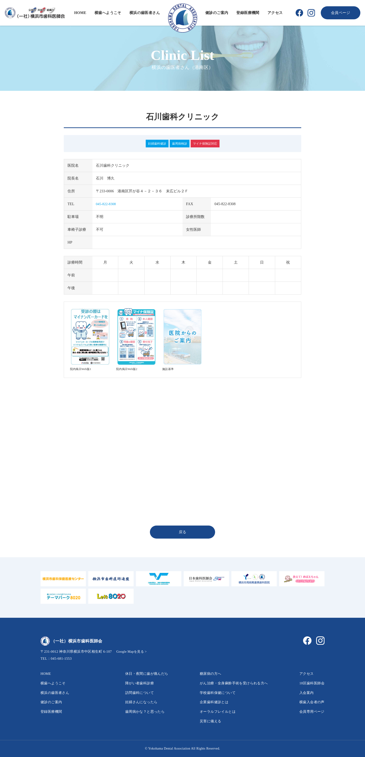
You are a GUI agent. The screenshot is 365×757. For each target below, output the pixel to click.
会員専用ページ (311, 711)
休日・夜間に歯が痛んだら (145, 674)
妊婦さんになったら (139, 702)
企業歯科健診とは (211, 702)
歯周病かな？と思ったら (143, 711)
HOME (80, 13)
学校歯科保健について (215, 693)
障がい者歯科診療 (137, 683)
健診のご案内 (216, 13)
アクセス (275, 13)
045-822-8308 (106, 204)
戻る (182, 532)
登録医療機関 (247, 13)
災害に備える (207, 721)
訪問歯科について (137, 693)
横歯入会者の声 (311, 702)
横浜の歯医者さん (144, 13)
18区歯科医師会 (311, 683)
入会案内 (305, 693)
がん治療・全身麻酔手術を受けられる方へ (232, 683)
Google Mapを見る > (132, 651)
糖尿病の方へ (207, 674)
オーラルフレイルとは (215, 711)
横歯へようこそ (108, 13)
